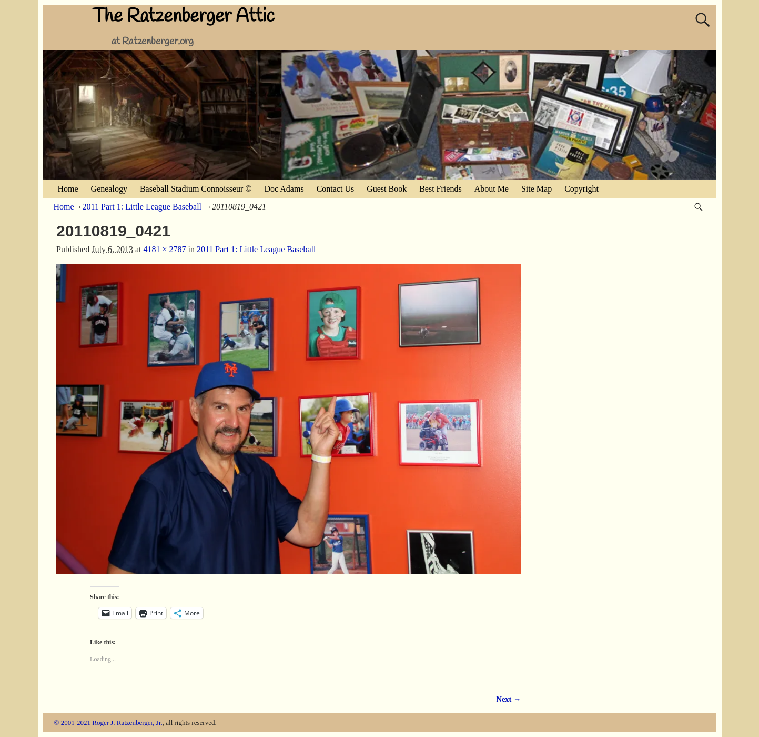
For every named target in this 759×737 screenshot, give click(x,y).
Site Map (536, 188)
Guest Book (387, 188)
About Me (491, 188)
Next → (509, 699)
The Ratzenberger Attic (184, 16)
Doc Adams (284, 188)
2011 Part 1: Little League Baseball (142, 206)
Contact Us (336, 188)
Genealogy (109, 188)
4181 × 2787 (164, 249)
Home (68, 188)
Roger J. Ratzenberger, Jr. (127, 722)
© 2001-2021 (72, 722)
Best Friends (440, 188)
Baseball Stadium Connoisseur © (196, 188)
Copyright (581, 188)
